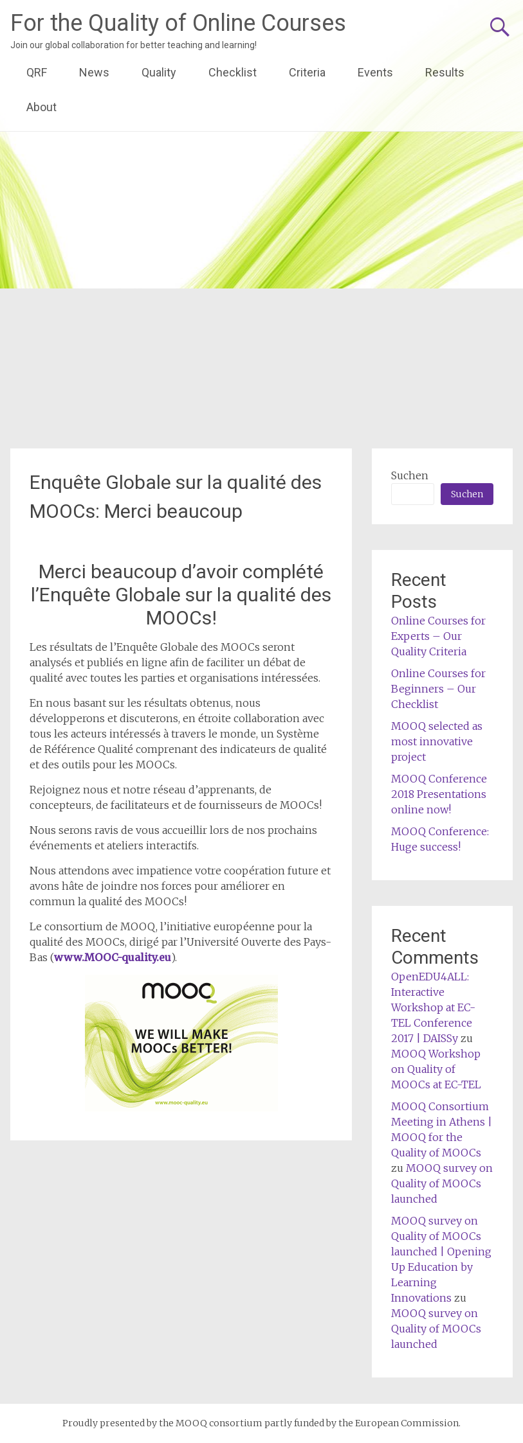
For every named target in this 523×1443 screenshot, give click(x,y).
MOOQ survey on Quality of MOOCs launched (442, 1183)
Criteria (307, 72)
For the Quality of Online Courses (178, 23)
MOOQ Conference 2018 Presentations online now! (439, 794)
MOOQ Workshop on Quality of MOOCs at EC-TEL (436, 1069)
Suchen (409, 475)
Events (375, 72)
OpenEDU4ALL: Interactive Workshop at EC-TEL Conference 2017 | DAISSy (433, 1007)
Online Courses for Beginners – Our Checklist (438, 689)
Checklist (232, 72)
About (41, 107)
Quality (159, 72)
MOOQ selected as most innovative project (436, 741)
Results (444, 72)
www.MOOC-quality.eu (112, 957)
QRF (36, 72)
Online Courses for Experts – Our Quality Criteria (438, 636)
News (94, 72)
